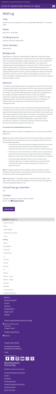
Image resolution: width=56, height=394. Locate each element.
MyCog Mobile (7, 246)
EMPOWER (6, 286)
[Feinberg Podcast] (32, 358)
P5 (4, 269)
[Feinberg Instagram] (27, 358)
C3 (4, 256)
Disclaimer (7, 378)
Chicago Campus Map (10, 332)
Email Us (7, 335)
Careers (6, 375)
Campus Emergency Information (14, 384)
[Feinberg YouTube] (22, 358)
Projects (7, 303)
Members (7, 314)
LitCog (5, 226)
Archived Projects (8, 289)
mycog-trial (6, 249)
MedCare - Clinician (8, 279)
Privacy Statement (10, 381)
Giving (6, 352)
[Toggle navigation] (53, 6)
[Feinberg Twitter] (12, 358)
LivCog (5, 236)
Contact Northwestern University (14, 373)
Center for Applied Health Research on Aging (20, 6)
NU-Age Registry (9, 309)
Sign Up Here (8, 209)
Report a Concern (9, 390)
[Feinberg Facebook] (7, 358)
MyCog (5, 243)
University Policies (10, 387)
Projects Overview (8, 223)
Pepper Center (8, 312)
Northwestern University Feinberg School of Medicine (15, 2)
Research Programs (10, 300)
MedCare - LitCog (8, 276)
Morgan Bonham (18, 201)
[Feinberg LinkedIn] (17, 358)
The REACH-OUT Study (9, 293)
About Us (7, 297)
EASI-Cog (5, 266)
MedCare (5, 273)
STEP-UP (5, 263)
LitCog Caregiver (8, 229)
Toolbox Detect (7, 253)
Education (7, 306)
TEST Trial (6, 259)
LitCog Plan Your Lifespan (10, 233)
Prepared (6, 283)
